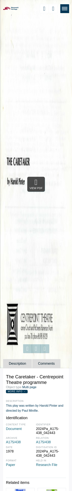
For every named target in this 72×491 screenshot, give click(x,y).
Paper (10, 465)
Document (14, 429)
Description (17, 363)
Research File (46, 465)
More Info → (17, 391)
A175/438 (13, 442)
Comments (46, 363)
